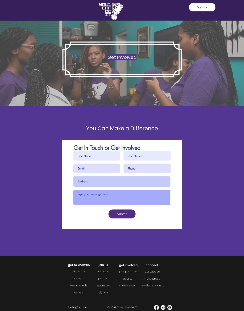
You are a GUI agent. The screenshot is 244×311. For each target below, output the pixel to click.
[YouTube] (169, 307)
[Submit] (122, 213)
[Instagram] (163, 307)
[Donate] (202, 7)
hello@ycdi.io (77, 307)
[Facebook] (156, 307)
